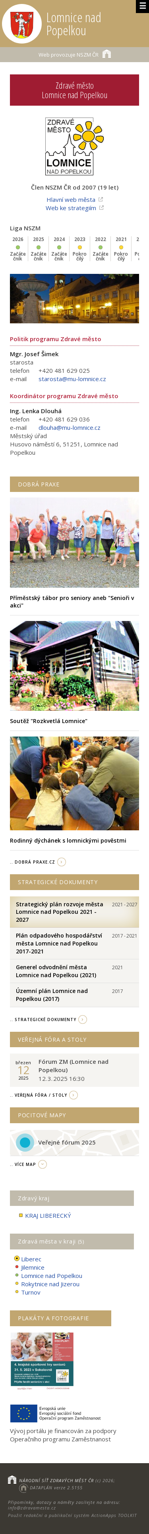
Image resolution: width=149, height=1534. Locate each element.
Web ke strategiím (71, 208)
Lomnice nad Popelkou (48, 1276)
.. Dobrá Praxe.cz (32, 862)
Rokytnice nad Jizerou (46, 1284)
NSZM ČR (75, 53)
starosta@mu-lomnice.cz (72, 379)
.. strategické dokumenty (43, 1019)
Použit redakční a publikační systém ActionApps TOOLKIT (72, 1515)
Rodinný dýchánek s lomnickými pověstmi (68, 840)
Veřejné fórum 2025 (67, 1142)
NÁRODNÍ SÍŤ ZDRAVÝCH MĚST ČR (56, 1480)
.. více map (23, 1164)
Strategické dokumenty (58, 882)
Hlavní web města (70, 199)
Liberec (27, 1259)
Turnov (27, 1292)
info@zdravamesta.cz (32, 1508)
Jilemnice (29, 1267)
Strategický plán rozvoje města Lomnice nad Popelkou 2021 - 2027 (59, 911)
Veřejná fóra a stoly (52, 1039)
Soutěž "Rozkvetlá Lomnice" (48, 721)
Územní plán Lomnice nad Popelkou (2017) (52, 994)
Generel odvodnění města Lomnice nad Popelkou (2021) (56, 971)
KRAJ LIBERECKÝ (44, 1215)
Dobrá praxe (39, 484)
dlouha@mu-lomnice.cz (70, 427)
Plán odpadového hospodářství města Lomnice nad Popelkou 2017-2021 (59, 943)
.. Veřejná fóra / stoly (38, 1095)
